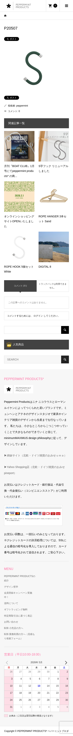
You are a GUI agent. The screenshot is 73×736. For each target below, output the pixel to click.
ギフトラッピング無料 (15, 609)
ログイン (38, 315)
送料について (11, 603)
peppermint (22, 105)
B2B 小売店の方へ (13, 628)
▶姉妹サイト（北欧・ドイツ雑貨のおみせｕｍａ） (35, 455)
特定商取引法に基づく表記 (18, 615)
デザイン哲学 (11, 586)
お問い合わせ (11, 621)
